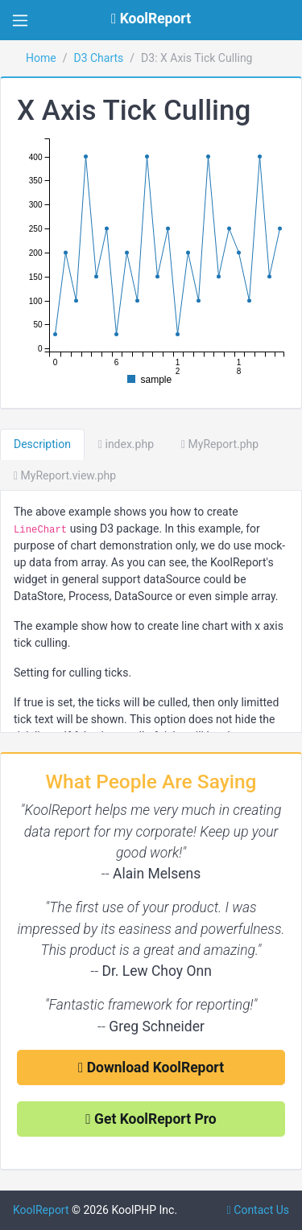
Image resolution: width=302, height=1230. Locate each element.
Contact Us (258, 1209)
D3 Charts (98, 57)
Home (41, 57)
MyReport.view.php (65, 475)
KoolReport (41, 1209)
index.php (126, 444)
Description (42, 444)
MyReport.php (220, 444)
